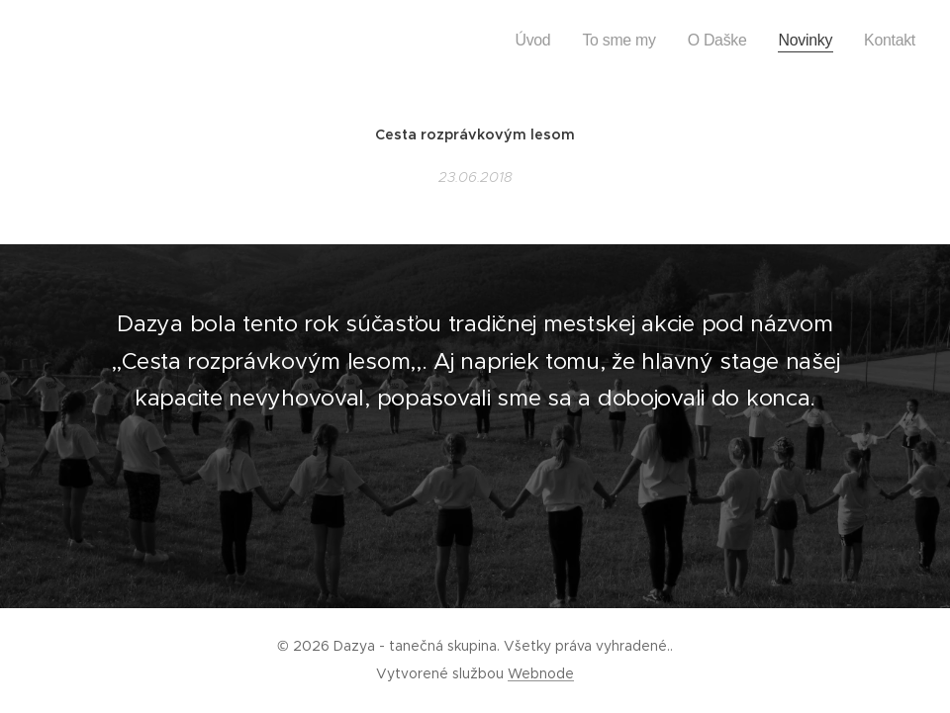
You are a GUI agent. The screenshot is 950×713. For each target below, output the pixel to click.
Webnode (541, 673)
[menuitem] (575, 40)
